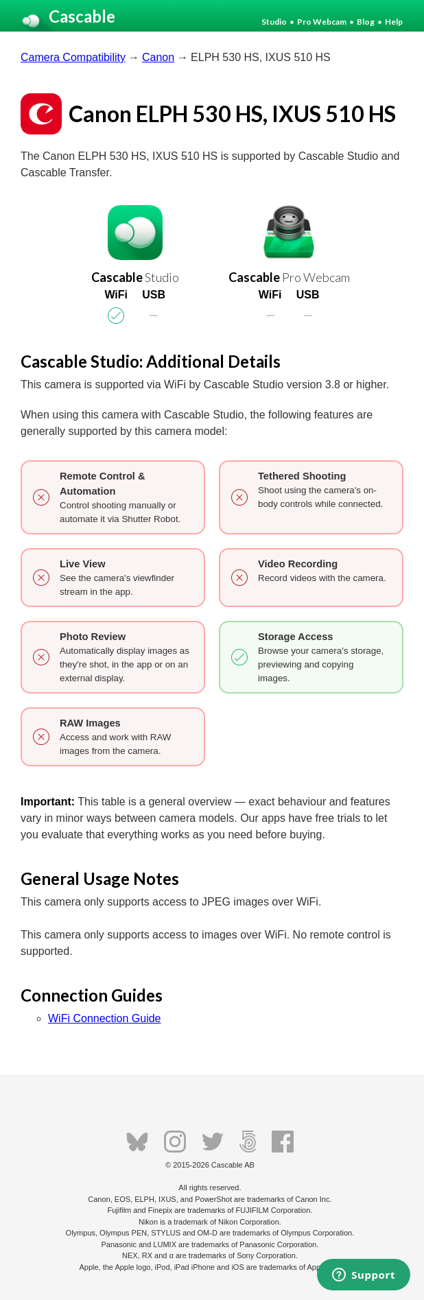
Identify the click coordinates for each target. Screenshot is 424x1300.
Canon (158, 57)
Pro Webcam (321, 21)
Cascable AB (233, 1165)
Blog (366, 21)
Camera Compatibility (73, 57)
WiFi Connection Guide (104, 1018)
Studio (274, 21)
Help (394, 21)
